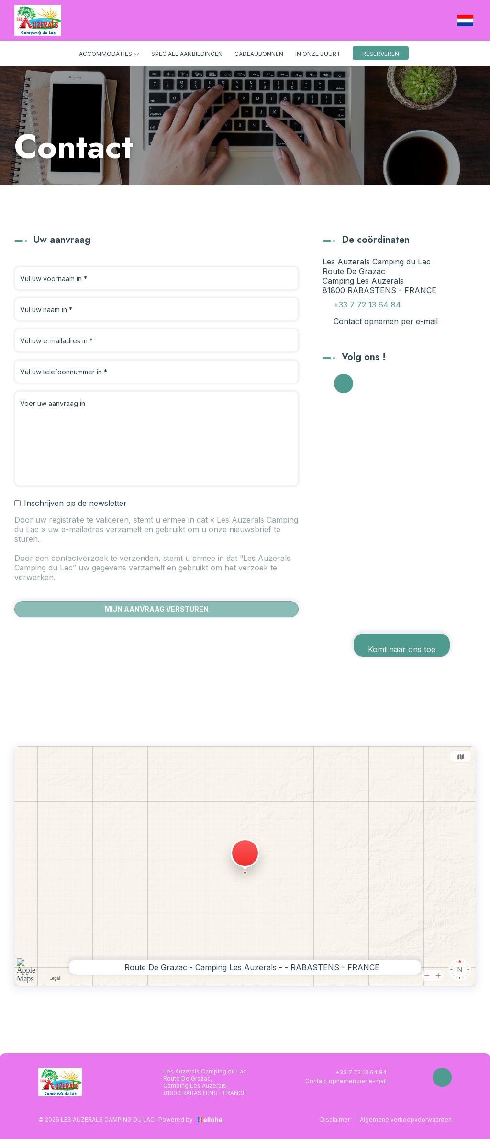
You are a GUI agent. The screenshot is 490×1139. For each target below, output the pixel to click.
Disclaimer (335, 1119)
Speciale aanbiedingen (187, 53)
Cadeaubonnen (258, 53)
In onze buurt (318, 53)
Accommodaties (109, 53)
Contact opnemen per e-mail (386, 321)
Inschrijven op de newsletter (70, 503)
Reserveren (380, 53)
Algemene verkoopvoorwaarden (406, 1119)
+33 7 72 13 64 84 (355, 1072)
